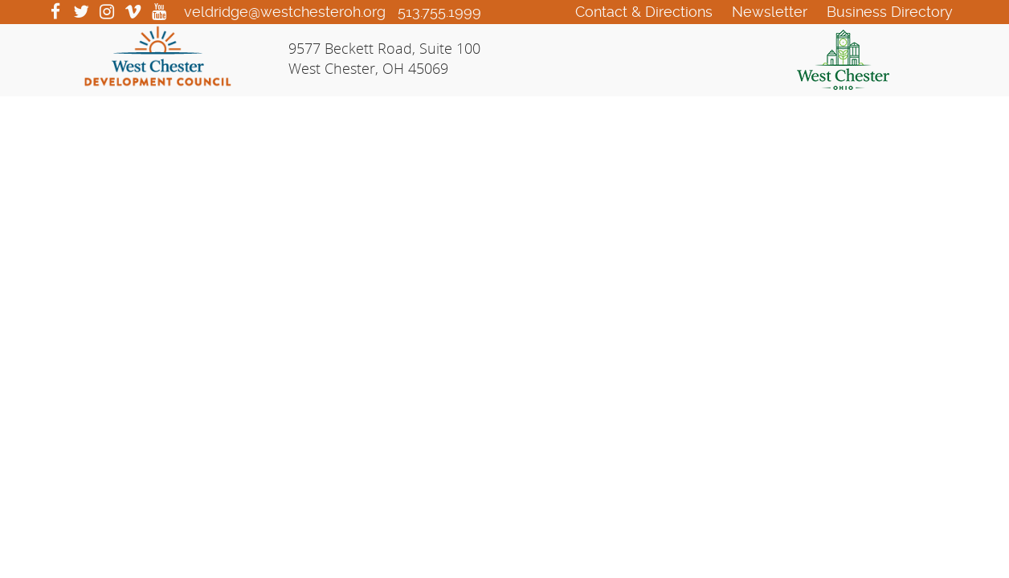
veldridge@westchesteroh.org (285, 11)
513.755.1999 (439, 11)
